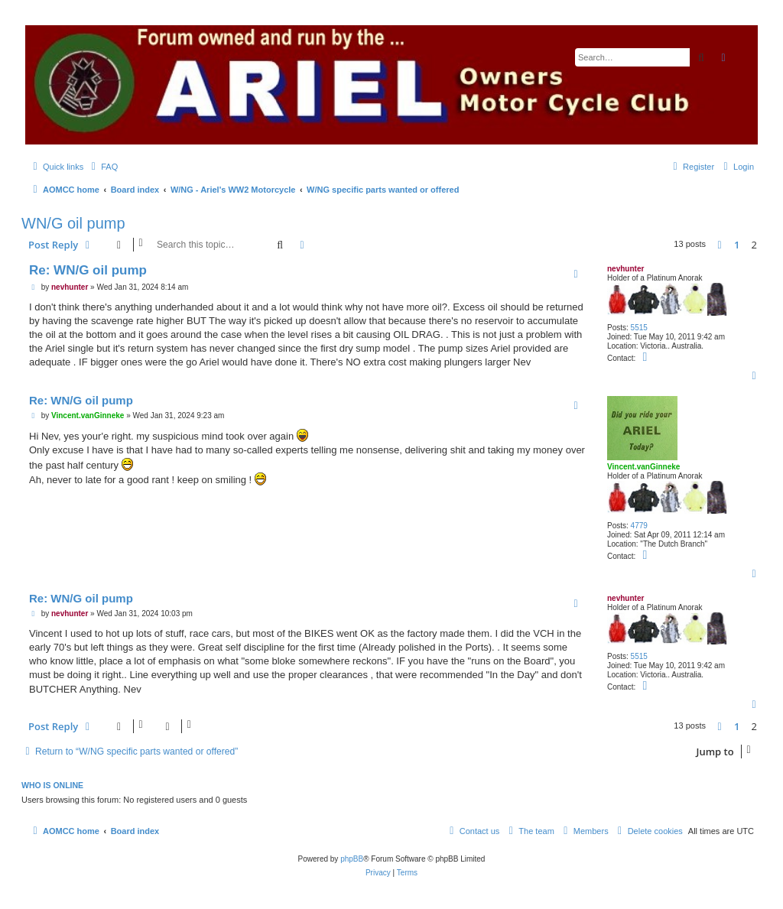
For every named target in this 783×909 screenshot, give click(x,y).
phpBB (351, 859)
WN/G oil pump (73, 223)
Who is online (52, 785)
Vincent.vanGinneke (643, 467)
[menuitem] (102, 166)
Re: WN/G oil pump (88, 270)
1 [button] (736, 245)
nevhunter (625, 269)
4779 (639, 525)
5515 (639, 327)
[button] (719, 244)
